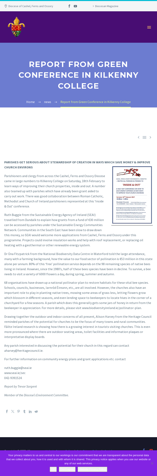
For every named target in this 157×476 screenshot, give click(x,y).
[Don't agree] (152, 463)
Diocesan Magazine (106, 6)
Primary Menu (149, 27)
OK (53, 469)
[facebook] (143, 450)
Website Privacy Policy (92, 469)
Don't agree (67, 469)
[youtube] (151, 450)
